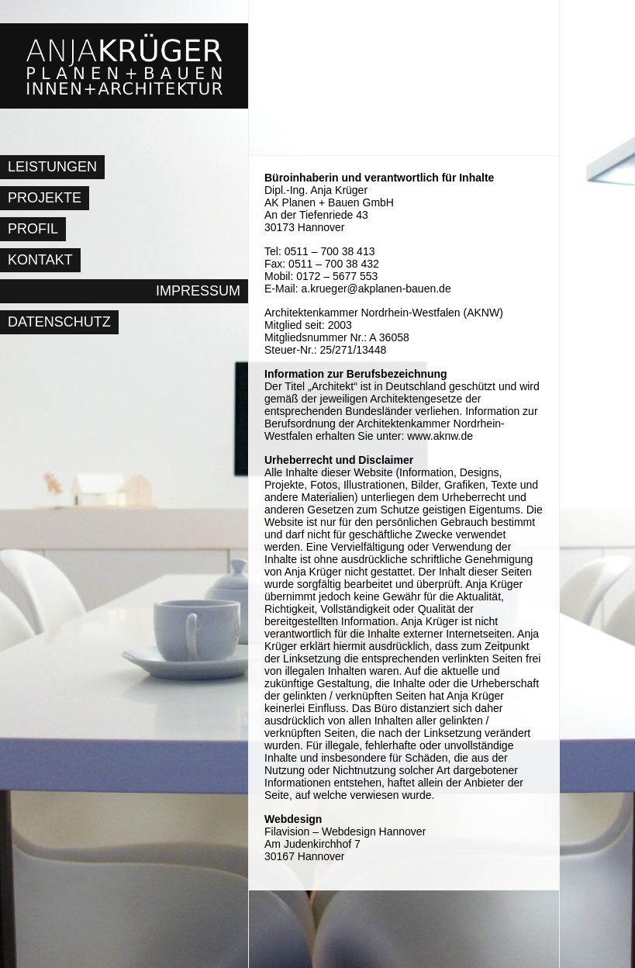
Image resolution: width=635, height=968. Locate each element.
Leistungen (52, 167)
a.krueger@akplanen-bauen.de (375, 288)
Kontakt (40, 260)
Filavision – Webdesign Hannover (345, 831)
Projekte (44, 198)
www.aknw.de (440, 436)
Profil (33, 229)
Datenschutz (59, 322)
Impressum (198, 291)
